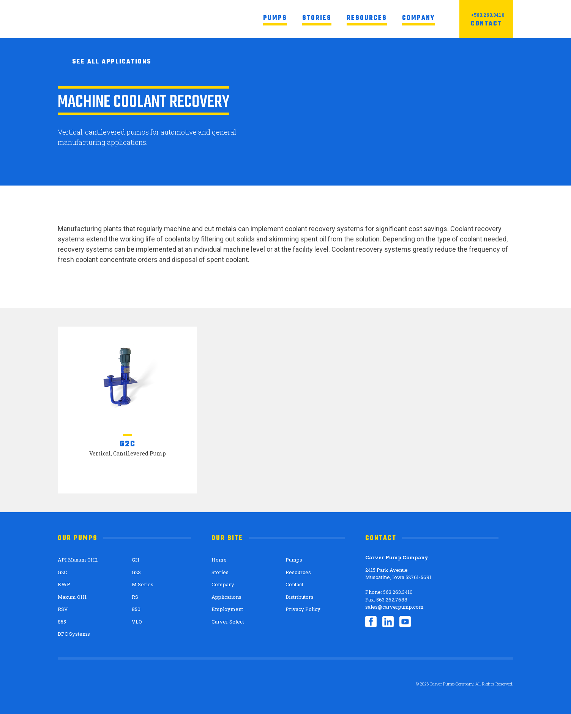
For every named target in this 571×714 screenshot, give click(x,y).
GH (135, 559)
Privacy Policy (303, 609)
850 (136, 609)
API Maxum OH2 (78, 559)
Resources (367, 18)
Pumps (275, 18)
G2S (136, 572)
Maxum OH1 (72, 596)
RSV (63, 609)
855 (62, 621)
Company (418, 18)
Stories (316, 18)
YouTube (405, 621)
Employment (227, 609)
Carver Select (227, 621)
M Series (142, 584)
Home (219, 559)
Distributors (300, 596)
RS (135, 596)
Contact (486, 24)
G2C (62, 572)
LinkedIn (388, 621)
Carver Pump (116, 19)
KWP (64, 584)
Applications (226, 596)
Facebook (371, 621)
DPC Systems (74, 633)
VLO (137, 621)
